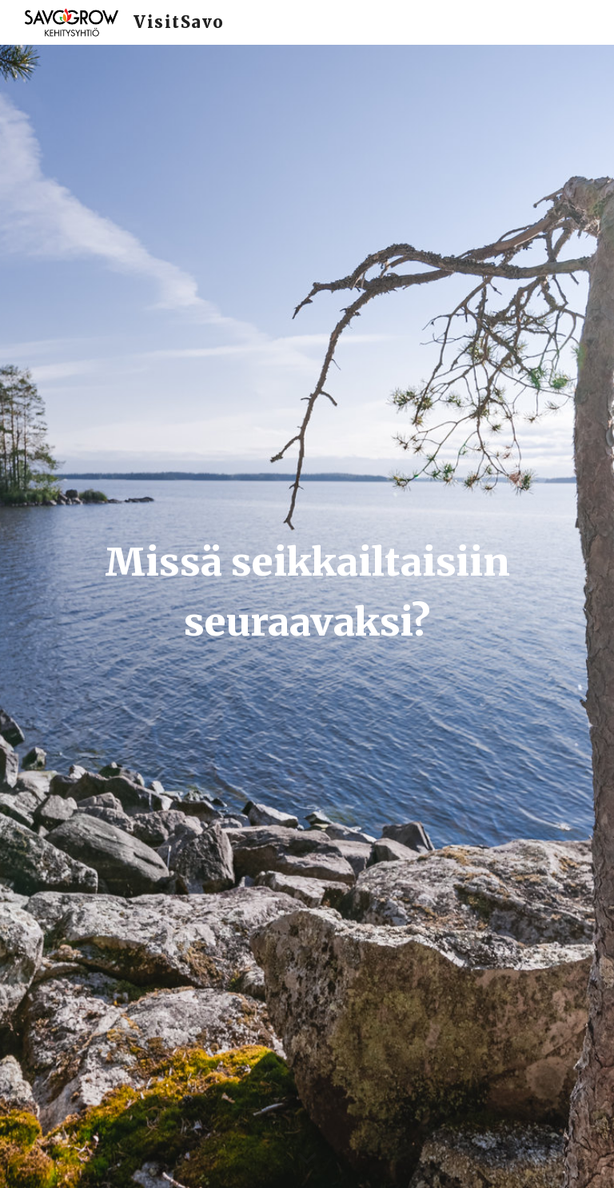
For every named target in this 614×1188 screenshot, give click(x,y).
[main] (306, 616)
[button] (307, 1159)
